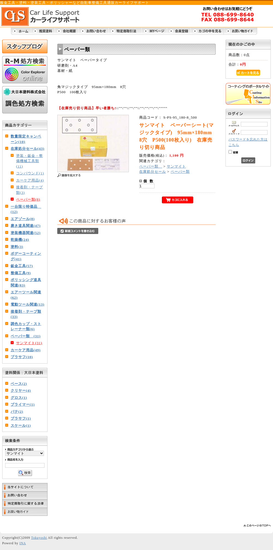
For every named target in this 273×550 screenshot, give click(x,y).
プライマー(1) (23, 404)
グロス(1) (19, 398)
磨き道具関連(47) (26, 226)
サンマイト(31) (29, 343)
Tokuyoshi (39, 538)
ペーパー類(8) (28, 199)
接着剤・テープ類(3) (29, 190)
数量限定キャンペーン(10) (26, 139)
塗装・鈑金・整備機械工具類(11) (29, 161)
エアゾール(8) (23, 219)
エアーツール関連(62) (26, 295)
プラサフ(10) (22, 357)
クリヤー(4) (21, 390)
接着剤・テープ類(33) (26, 314)
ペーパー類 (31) (26, 336)
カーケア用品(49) (26, 350)
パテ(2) (17, 411)
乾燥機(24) (20, 240)
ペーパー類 (150, 166)
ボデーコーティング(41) (26, 256)
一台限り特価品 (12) (26, 209)
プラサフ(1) (21, 418)
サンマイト (176, 166)
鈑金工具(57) (22, 266)
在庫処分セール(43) (27, 149)
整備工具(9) (21, 273)
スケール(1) (21, 425)
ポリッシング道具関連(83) (26, 282)
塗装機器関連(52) (26, 233)
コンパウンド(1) (30, 173)
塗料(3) (17, 247)
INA (22, 543)
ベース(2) (19, 384)
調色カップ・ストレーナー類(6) (26, 326)
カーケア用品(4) (30, 180)
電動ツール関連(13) (27, 304)
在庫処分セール (152, 171)
